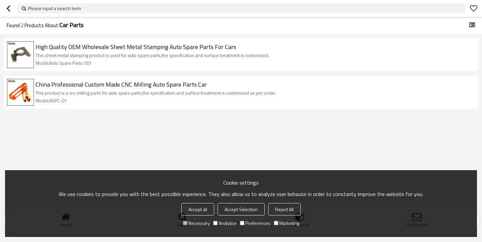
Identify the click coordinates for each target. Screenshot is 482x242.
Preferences (255, 223)
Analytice (225, 223)
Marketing (286, 223)
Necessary (196, 223)
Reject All (284, 209)
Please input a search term (54, 8)
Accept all (197, 209)
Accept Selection (241, 209)
